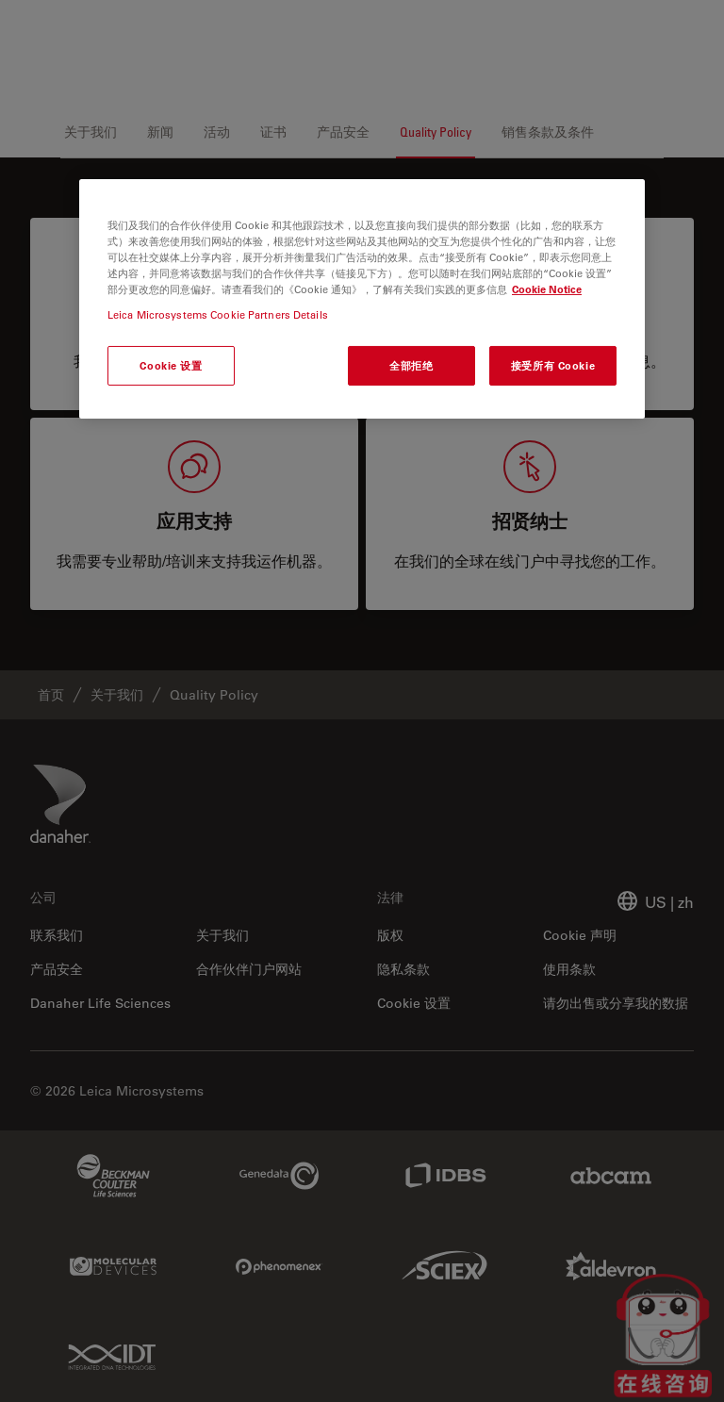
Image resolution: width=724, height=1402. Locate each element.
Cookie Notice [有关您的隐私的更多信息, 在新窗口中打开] (547, 289)
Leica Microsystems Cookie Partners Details (217, 314)
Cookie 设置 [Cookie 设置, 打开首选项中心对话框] (171, 365)
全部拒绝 (411, 365)
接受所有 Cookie (553, 365)
